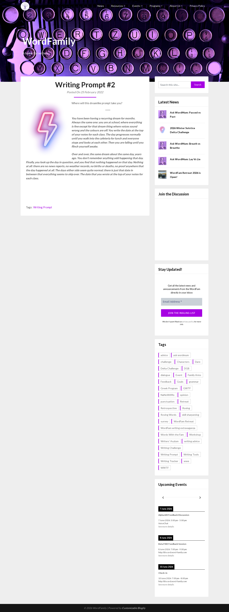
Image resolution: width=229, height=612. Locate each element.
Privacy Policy (197, 5)
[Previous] (163, 498)
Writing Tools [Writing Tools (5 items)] (191, 454)
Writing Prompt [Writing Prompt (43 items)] (169, 454)
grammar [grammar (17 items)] (194, 381)
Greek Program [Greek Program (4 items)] (169, 388)
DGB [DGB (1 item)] (186, 368)
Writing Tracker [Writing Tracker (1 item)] (169, 461)
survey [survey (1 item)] (164, 421)
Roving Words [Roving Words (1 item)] (168, 414)
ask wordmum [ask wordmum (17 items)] (181, 355)
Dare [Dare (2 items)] (197, 361)
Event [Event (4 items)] (179, 375)
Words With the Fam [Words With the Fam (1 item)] (172, 434)
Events (136, 5)
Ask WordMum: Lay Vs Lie (185, 159)
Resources (117, 5)
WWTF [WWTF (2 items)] (165, 467)
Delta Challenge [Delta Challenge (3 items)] (170, 368)
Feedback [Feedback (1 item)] (166, 381)
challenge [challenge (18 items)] (166, 361)
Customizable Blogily (133, 607)
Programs (155, 5)
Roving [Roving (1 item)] (186, 408)
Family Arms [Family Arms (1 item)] (194, 375)
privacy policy (188, 321)
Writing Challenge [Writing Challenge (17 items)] (171, 447)
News (101, 5)
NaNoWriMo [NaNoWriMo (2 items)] (167, 394)
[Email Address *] (181, 302)
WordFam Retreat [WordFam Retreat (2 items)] (184, 421)
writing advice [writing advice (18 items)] (192, 441)
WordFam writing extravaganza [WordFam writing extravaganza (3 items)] (178, 427)
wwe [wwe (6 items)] (186, 461)
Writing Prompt (42, 207)
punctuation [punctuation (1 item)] (167, 401)
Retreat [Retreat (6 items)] (184, 401)
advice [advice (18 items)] (164, 355)
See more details (166, 526)
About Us (175, 5)
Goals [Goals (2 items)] (180, 381)
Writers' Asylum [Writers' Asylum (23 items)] (170, 441)
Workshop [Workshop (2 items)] (195, 434)
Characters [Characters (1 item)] (183, 361)
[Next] (200, 498)
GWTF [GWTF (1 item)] (187, 388)
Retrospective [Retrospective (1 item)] (169, 408)
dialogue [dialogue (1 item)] (165, 375)
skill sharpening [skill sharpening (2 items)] (190, 414)
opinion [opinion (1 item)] (184, 394)
